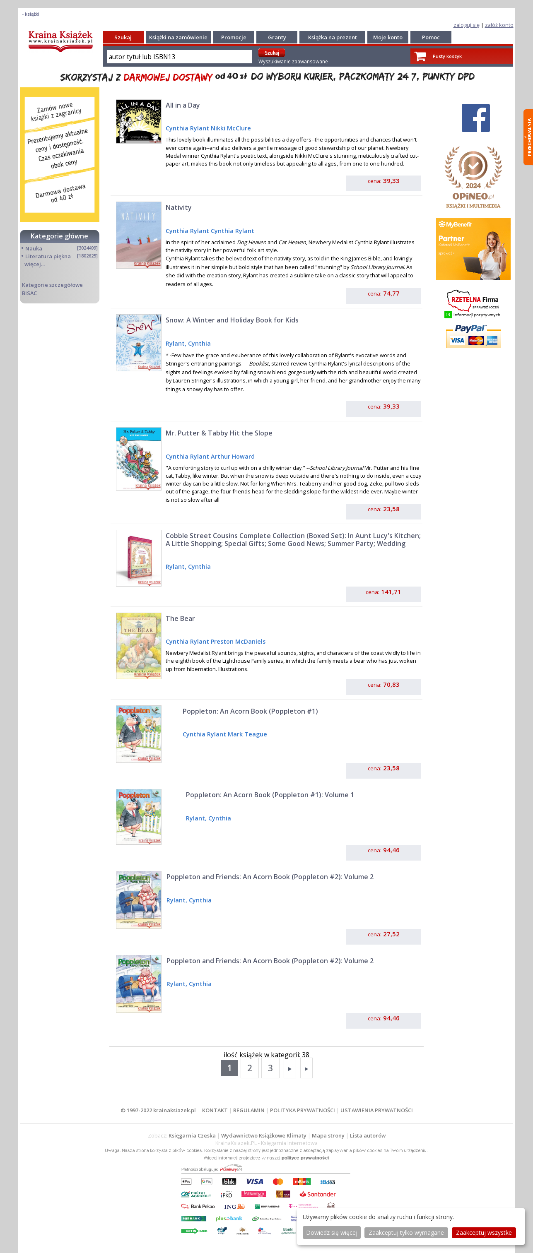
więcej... (34, 264)
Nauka (33, 248)
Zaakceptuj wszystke (484, 1232)
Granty (277, 37)
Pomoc (431, 37)
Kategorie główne (59, 235)
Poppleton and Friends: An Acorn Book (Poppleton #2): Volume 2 (270, 876)
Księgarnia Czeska (192, 1135)
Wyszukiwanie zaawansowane (293, 61)
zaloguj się (466, 25)
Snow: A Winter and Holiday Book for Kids (232, 320)
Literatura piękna (48, 256)
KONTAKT (215, 1110)
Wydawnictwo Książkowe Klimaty (263, 1135)
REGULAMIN (249, 1110)
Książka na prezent (332, 37)
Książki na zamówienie (178, 37)
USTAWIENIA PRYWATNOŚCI (376, 1110)
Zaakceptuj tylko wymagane (406, 1232)
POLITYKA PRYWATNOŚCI (302, 1110)
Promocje (233, 37)
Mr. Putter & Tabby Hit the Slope (219, 433)
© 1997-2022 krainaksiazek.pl (158, 1110)
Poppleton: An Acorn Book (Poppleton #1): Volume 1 (270, 794)
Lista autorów (368, 1135)
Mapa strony (328, 1135)
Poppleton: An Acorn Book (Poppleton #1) (250, 711)
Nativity (179, 207)
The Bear (180, 618)
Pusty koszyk (447, 56)
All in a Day (183, 105)
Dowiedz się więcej (331, 1232)
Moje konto (388, 37)
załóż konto (499, 25)
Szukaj (123, 37)
